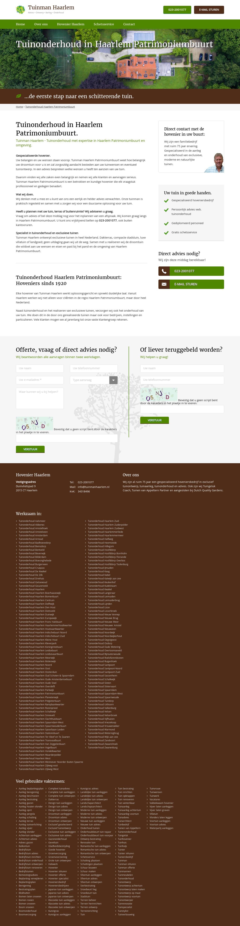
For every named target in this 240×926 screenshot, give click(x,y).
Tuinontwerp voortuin (129, 897)
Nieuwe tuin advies (90, 825)
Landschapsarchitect (91, 807)
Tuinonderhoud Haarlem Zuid (103, 521)
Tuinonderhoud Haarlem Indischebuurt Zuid (42, 636)
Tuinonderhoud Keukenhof (102, 583)
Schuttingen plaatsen (91, 864)
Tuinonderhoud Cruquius (32, 568)
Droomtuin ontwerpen (60, 821)
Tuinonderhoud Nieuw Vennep (104, 615)
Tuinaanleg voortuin (128, 814)
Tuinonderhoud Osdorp (100, 644)
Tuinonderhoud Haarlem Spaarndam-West (41, 723)
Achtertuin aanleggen (30, 836)
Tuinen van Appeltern (129, 828)
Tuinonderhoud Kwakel (100, 590)
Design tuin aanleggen (60, 803)
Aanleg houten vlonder (31, 807)
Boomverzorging (27, 915)
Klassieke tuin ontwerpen (61, 908)
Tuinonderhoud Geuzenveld (33, 586)
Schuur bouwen (88, 868)
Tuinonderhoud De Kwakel (32, 572)
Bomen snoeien (27, 904)
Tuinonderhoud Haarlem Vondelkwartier (40, 751)
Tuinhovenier (124, 839)
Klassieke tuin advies (59, 904)
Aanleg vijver (25, 828)
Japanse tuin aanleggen (60, 890)
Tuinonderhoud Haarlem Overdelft (37, 687)
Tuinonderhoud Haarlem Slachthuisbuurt (40, 719)
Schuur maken (88, 872)
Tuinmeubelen (125, 875)
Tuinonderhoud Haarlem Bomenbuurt (38, 597)
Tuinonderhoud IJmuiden (100, 568)
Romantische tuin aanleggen (95, 846)
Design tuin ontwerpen (60, 810)
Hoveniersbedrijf (57, 882)
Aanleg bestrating (28, 800)
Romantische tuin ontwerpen (95, 854)
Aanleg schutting (27, 818)
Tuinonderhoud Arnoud (31, 539)
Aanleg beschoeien (29, 796)
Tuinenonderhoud (127, 832)
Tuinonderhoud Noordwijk (101, 633)
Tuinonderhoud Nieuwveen (102, 629)
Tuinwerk (154, 796)
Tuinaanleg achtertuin (129, 810)
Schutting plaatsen (90, 861)
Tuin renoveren (126, 800)
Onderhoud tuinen (90, 828)
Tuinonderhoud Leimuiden (101, 597)
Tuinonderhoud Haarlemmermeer (106, 536)
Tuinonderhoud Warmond (101, 730)
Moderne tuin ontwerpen (93, 818)
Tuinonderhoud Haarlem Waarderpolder (40, 755)
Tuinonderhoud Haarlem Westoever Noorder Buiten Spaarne (51, 762)
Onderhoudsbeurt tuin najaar (95, 832)
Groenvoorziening (57, 857)
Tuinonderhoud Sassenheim (102, 676)
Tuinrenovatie (125, 904)
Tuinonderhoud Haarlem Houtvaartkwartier (41, 629)
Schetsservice (87, 857)
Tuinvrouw (155, 789)
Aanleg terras (26, 821)
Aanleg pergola (27, 814)
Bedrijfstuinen (26, 872)
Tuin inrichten (125, 792)
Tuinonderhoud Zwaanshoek (103, 744)
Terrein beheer (88, 900)
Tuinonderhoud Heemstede (102, 543)
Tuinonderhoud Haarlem (31, 590)
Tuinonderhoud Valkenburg (102, 708)
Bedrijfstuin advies (28, 854)
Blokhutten (24, 893)
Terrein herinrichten (90, 904)
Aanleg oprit (25, 810)
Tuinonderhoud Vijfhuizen (101, 719)
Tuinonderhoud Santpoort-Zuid (104, 672)
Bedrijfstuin (25, 850)
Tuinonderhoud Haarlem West (34, 759)
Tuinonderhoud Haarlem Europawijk (38, 618)
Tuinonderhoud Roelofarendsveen (105, 658)
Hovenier (53, 868)
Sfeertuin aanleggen (91, 875)
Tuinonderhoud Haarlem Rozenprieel (38, 708)
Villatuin (154, 814)
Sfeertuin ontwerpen (91, 882)
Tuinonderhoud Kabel (99, 575)
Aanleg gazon (26, 803)
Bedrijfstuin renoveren (30, 868)
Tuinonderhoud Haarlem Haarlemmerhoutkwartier (45, 626)
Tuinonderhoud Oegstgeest (102, 640)
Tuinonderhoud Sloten (99, 683)
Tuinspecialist (125, 908)
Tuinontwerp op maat (129, 893)
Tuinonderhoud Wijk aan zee (103, 737)
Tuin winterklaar (126, 803)
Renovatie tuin (87, 843)
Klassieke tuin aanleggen (61, 900)
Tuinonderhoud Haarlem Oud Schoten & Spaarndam (46, 676)
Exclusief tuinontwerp (59, 828)
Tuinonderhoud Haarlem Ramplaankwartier (41, 705)
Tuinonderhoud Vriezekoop (102, 723)
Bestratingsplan (27, 890)
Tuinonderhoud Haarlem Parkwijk (36, 690)
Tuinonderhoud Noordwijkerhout (105, 636)
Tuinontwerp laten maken (131, 890)
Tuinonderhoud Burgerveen (33, 565)
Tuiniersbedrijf (125, 857)
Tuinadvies (123, 818)
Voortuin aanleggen (160, 821)
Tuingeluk (123, 836)
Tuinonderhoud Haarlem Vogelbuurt (38, 748)
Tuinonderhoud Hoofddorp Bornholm (107, 554)
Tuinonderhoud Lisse (99, 608)
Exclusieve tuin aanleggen (62, 832)
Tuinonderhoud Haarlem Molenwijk (37, 662)
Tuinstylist (123, 911)
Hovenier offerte (57, 875)
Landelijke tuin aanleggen (93, 792)
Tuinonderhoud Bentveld (31, 550)
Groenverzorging (57, 854)
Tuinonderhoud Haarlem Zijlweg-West (38, 769)
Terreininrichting (89, 911)
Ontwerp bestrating (90, 839)
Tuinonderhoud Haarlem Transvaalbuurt (40, 741)
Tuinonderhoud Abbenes (31, 525)
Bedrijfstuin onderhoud (31, 861)
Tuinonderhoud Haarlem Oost (34, 669)
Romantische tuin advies (93, 850)
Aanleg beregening (29, 792)
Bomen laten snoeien (30, 897)
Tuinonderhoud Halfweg (100, 539)
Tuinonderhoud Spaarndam (102, 690)
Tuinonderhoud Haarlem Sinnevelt (37, 716)
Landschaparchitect (90, 803)
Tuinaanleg (123, 807)
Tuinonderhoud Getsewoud (33, 583)
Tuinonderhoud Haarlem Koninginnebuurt (40, 647)
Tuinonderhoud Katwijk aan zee (104, 579)
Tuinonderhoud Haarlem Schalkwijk (37, 712)
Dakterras (53, 800)
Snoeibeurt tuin (88, 893)
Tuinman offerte (126, 868)
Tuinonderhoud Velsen (99, 712)
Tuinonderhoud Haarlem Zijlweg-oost (38, 766)
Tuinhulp (122, 846)
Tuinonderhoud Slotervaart (102, 687)
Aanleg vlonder (27, 832)
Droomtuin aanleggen (59, 814)
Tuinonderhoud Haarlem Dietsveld (37, 611)
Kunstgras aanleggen (59, 915)
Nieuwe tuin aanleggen (92, 821)
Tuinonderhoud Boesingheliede (35, 561)
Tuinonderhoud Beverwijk (32, 554)
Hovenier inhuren (57, 872)
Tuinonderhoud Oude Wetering (104, 647)
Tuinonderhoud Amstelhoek (33, 529)
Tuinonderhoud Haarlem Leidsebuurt (38, 651)
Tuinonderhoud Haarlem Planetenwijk (38, 698)
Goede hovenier (56, 850)
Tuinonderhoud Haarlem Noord (35, 665)
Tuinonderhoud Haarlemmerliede (105, 532)
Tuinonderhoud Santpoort (101, 665)
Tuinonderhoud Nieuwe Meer (103, 622)
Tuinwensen (156, 792)
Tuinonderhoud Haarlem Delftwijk (36, 604)
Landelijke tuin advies (91, 796)
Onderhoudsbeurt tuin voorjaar (96, 836)
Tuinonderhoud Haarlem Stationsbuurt (39, 733)
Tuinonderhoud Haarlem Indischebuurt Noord (43, 633)
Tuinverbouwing (126, 915)
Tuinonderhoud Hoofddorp (102, 550)
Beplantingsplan (27, 882)
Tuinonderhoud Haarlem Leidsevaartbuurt (41, 654)
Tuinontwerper (125, 900)
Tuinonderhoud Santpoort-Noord (105, 669)
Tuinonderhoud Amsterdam (33, 536)
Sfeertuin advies (89, 879)
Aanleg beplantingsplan (31, 789)
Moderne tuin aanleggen (93, 810)
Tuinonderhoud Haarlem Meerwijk (37, 658)
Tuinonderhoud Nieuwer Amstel (104, 626)
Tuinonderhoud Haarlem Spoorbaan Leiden (41, 730)
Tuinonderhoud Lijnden (100, 604)
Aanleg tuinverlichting (30, 825)
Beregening (25, 886)
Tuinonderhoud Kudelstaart (102, 586)
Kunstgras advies (89, 789)
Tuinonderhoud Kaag (99, 572)
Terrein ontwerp (88, 908)
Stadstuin (85, 897)
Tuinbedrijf (123, 825)
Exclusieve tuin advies (59, 836)
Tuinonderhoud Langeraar (101, 593)
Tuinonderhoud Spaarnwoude (103, 698)
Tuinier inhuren (126, 854)
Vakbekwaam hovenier (161, 803)
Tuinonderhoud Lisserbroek (102, 611)
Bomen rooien (26, 900)
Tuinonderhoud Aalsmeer (32, 521)
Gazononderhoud (57, 839)
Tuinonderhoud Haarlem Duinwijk (36, 615)
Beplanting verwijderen (31, 879)
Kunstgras (53, 911)
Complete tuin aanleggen (61, 792)
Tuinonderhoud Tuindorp (101, 701)
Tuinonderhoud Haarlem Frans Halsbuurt (40, 622)
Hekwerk (53, 864)
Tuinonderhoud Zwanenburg (103, 748)
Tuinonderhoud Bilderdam (32, 557)
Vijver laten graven (160, 810)
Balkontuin (24, 846)
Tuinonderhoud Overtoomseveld (105, 651)
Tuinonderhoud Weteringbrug (103, 733)
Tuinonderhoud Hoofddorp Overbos (106, 561)
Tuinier (121, 850)
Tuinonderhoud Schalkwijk (101, 680)
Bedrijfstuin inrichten (30, 857)
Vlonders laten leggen (161, 818)
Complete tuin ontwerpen (61, 796)
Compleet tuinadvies (59, 789)
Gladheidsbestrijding (59, 846)
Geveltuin (53, 843)
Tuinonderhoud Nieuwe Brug (103, 618)
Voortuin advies (158, 825)
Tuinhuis (122, 843)
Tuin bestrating (126, 789)
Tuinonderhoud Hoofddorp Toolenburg (108, 565)
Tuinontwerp (124, 882)
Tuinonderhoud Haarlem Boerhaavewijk (40, 593)
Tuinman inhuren (127, 864)
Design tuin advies (58, 807)
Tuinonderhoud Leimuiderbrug (104, 601)
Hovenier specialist (58, 879)
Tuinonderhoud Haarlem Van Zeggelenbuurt (42, 744)
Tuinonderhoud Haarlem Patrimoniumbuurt (41, 694)
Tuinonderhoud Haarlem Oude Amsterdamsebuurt (45, 680)
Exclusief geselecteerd (60, 825)
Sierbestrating (87, 886)
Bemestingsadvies (28, 875)
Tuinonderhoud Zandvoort (101, 741)
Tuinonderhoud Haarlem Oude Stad (37, 683)
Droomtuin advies (57, 818)
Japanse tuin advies (58, 893)
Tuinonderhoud (126, 879)
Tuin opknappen (126, 796)
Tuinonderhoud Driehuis (31, 579)
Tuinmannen (124, 872)
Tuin (82, 915)
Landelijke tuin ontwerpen (94, 800)
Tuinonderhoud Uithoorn (101, 705)
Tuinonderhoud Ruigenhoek (102, 662)
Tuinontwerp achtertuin (130, 886)
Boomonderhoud (27, 911)
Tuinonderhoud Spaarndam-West (105, 694)
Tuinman (122, 861)
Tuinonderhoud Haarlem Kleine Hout (38, 640)
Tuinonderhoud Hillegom (101, 547)
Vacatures (155, 800)
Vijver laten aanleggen (161, 807)
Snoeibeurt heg (88, 890)
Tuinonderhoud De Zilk (31, 575)
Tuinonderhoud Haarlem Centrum (36, 601)
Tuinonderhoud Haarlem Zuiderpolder (108, 525)
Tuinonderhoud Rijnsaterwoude (104, 654)
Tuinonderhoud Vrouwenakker (103, 726)
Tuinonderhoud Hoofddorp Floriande (107, 557)
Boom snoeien (26, 908)
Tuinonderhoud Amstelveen (33, 532)
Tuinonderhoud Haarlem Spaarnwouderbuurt (42, 726)
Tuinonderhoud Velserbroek (102, 716)
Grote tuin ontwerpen (59, 861)
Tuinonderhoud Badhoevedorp (35, 543)
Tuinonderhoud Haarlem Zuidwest (106, 529)
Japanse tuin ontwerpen (60, 897)
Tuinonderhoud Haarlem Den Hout (37, 608)
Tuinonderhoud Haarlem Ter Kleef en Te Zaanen (44, 737)
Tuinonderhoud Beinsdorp (32, 547)
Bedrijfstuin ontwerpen (31, 864)
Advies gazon (26, 843)
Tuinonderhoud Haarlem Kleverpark (37, 644)
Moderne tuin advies (91, 814)
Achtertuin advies (28, 839)
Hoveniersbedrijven (58, 886)
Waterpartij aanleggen (161, 828)
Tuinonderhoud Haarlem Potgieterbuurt (39, 701)
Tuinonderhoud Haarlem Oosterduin (38, 672)
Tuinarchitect (124, 821)
